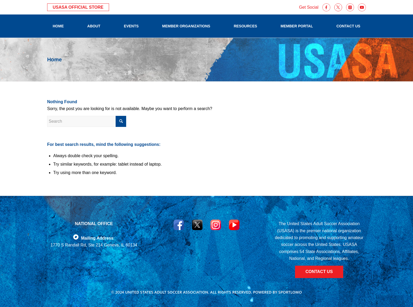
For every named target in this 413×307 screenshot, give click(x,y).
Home (54, 59)
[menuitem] (58, 26)
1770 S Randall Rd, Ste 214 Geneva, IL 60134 (94, 245)
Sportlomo (290, 292)
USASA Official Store (78, 7)
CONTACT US (319, 271)
